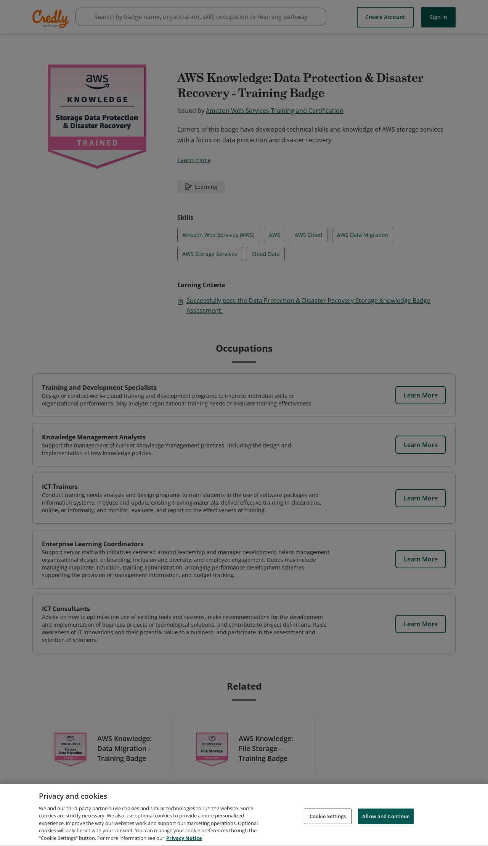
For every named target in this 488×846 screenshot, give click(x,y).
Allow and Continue (385, 830)
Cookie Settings (328, 830)
